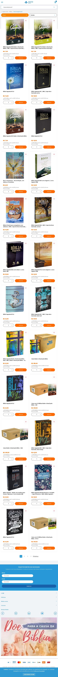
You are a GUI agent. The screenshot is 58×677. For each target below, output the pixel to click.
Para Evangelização (18, 11)
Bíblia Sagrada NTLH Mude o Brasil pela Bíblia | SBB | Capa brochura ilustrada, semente (41, 47)
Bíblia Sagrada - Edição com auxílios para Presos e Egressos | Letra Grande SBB (14, 493)
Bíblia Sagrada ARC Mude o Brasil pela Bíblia (15, 136)
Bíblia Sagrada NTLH (8, 91)
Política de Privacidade (39, 671)
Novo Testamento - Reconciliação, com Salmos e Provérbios (13, 181)
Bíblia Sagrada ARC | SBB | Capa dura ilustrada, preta (41, 92)
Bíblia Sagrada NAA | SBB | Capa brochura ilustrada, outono (42, 225)
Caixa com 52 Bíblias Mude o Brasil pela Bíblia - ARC (41, 404)
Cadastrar (29, 586)
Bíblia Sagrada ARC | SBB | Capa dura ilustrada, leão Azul (41, 315)
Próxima (35, 556)
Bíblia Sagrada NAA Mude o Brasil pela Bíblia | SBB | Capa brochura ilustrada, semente (13, 47)
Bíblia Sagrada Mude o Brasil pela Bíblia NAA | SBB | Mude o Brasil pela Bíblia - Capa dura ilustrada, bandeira (15, 359)
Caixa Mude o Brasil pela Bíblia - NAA (13, 448)
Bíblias (10, 11)
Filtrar (15, 15)
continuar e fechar (29, 674)
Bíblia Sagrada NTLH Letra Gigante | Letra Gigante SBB (42, 270)
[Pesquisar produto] (55, 8)
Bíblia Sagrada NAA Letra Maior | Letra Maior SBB (13, 270)
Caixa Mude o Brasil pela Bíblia (39, 359)
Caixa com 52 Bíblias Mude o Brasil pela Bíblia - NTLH (41, 537)
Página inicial (5, 11)
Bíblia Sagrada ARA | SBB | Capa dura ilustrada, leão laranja (41, 448)
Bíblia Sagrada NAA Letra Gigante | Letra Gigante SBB (42, 181)
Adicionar (20, 58)
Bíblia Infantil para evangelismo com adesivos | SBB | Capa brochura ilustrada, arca (14, 225)
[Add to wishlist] (26, 21)
